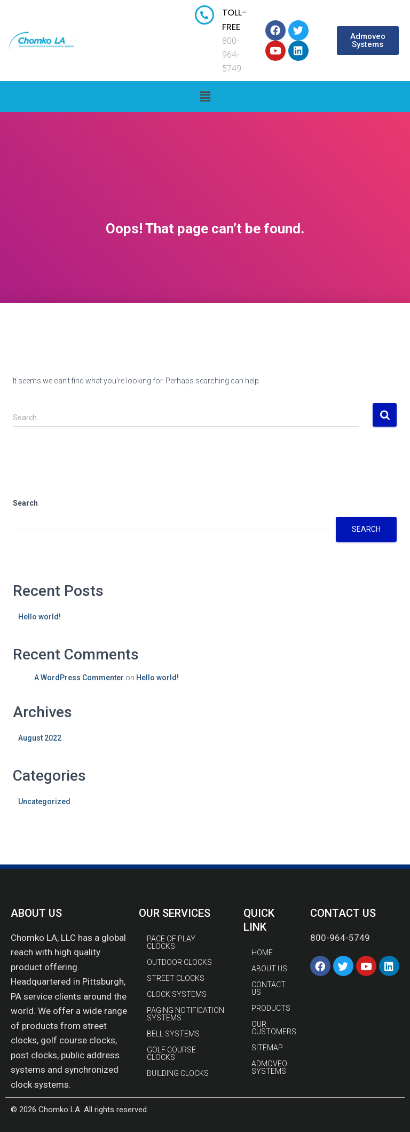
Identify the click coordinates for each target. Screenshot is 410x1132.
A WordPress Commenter (79, 677)
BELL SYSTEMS (173, 1033)
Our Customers (273, 1028)
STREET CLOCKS (175, 978)
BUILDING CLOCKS (178, 1073)
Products (270, 1008)
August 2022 (39, 738)
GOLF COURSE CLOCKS (171, 1053)
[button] (368, 40)
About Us (269, 968)
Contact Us (268, 988)
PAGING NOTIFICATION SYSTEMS (185, 1014)
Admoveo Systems (269, 1067)
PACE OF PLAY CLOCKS (171, 942)
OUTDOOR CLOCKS (179, 962)
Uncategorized (44, 801)
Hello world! (39, 616)
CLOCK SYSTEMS (177, 994)
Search (25, 503)
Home (262, 952)
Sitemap (267, 1047)
